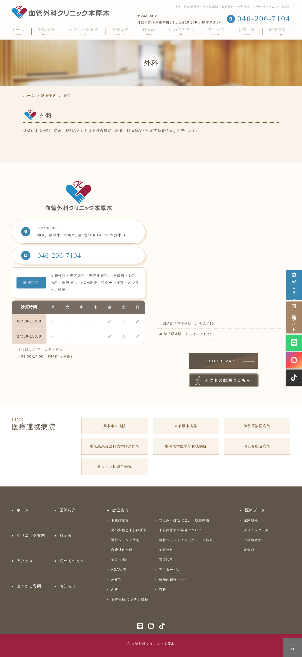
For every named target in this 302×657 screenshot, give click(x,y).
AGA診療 (118, 569)
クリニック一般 (256, 530)
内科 (162, 589)
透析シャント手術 (125, 540)
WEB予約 (294, 284)
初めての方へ (181, 31)
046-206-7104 (59, 255)
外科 (114, 589)
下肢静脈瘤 (120, 520)
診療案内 (120, 31)
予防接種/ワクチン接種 (129, 599)
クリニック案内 (84, 31)
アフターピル (170, 569)
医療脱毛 (166, 560)
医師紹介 (46, 31)
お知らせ (247, 31)
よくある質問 (29, 586)
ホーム (18, 31)
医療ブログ (280, 31)
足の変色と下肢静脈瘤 (129, 530)
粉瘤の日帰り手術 (173, 579)
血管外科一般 (122, 550)
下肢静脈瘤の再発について (180, 530)
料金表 (148, 31)
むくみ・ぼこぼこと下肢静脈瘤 (184, 520)
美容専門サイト (294, 317)
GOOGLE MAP (220, 361)
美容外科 (166, 550)
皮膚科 (116, 579)
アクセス (216, 31)
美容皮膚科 (120, 560)
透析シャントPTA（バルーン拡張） (188, 540)
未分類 (249, 550)
